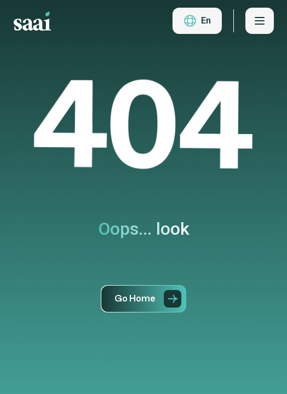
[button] (197, 21)
